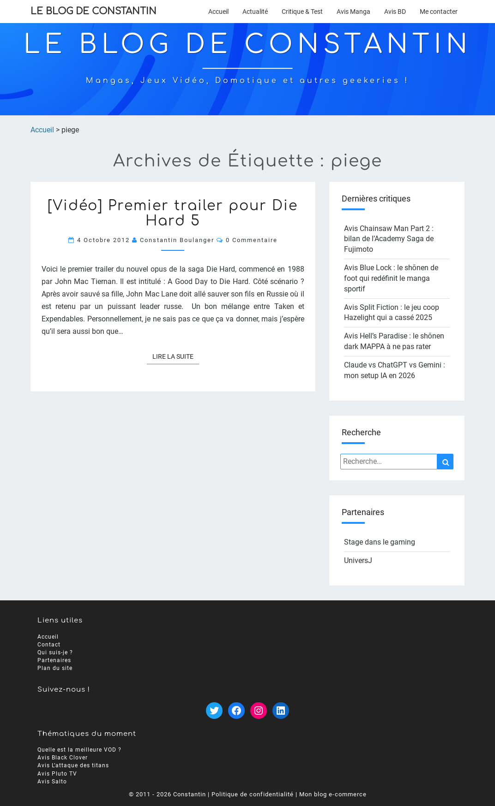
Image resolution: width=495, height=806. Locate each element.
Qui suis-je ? (55, 652)
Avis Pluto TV (57, 773)
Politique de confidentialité (252, 794)
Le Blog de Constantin (93, 11)
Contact (48, 644)
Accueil (218, 11)
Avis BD (395, 11)
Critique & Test (302, 11)
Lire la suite (175, 355)
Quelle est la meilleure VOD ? (79, 750)
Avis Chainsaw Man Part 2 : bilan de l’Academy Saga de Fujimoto (389, 239)
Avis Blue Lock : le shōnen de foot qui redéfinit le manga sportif (391, 278)
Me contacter (439, 11)
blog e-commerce (340, 794)
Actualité (255, 11)
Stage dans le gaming (379, 542)
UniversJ (358, 560)
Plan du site (54, 668)
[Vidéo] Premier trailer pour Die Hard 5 (173, 213)
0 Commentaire (252, 240)
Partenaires (54, 660)
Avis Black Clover (62, 757)
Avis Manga (353, 11)
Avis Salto (52, 781)
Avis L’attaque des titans (73, 765)
